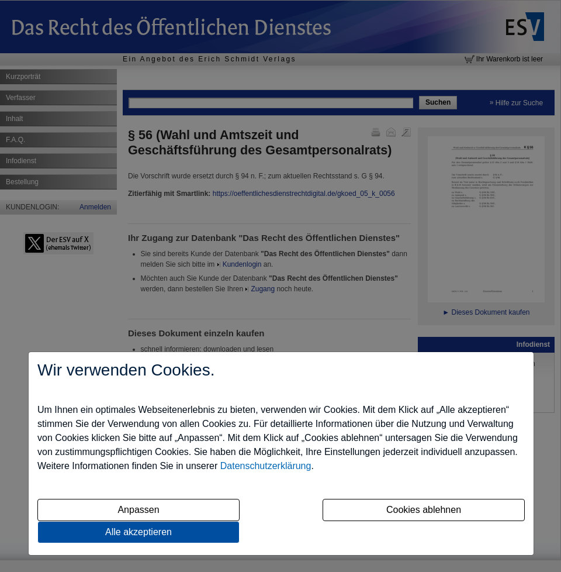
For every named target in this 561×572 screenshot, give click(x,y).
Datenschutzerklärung (265, 466)
